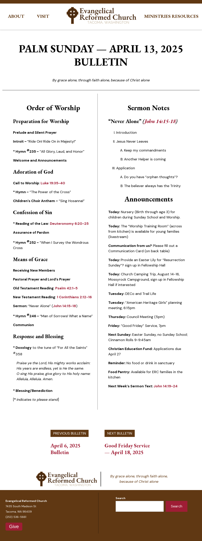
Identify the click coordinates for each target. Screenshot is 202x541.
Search (120, 498)
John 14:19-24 (166, 386)
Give (14, 526)
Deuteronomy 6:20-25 (69, 223)
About (16, 16)
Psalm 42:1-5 (66, 288)
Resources (185, 16)
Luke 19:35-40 (53, 183)
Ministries (157, 16)
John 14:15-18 (64, 306)
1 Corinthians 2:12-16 (74, 297)
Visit (43, 16)
